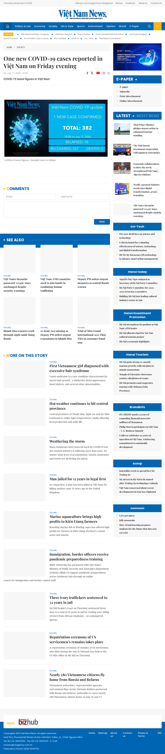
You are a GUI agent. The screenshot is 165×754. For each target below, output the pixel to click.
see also (15, 240)
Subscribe (125, 91)
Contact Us (156, 3)
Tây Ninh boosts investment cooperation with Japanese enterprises (146, 149)
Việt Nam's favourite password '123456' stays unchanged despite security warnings (17, 284)
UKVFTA (75, 38)
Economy (39, 26)
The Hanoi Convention (110, 38)
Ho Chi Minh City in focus (36, 38)
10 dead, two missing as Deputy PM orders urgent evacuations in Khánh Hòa (56, 334)
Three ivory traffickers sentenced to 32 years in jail (78, 600)
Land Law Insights (138, 34)
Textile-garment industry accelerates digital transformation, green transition (146, 190)
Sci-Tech (88, 38)
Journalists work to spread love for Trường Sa (137, 472)
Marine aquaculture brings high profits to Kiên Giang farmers (75, 519)
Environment (95, 26)
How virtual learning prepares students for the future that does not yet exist (137, 528)
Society (53, 26)
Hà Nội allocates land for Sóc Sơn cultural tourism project (136, 334)
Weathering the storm (67, 441)
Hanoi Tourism (11, 38)
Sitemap (102, 733)
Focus (8, 34)
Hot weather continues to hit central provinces (79, 406)
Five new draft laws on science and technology (137, 235)
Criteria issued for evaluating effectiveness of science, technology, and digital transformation (137, 246)
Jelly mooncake (127, 520)
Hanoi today (84, 34)
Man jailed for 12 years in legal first (78, 478)
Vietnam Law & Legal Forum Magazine (94, 3)
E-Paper (134, 26)
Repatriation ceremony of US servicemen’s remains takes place (76, 639)
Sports (81, 26)
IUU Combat (60, 38)
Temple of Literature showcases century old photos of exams (135, 376)
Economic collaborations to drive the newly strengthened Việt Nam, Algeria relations (146, 169)
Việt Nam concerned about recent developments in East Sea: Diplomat (137, 489)
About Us (143, 3)
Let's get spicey (127, 515)
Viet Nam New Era (63, 34)
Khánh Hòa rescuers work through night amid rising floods (19, 334)
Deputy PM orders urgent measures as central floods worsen (93, 282)
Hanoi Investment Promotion (110, 34)
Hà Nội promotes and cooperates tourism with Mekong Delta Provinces (136, 386)
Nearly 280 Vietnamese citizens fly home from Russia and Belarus (77, 677)
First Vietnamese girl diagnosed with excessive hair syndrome (79, 368)
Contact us (127, 734)
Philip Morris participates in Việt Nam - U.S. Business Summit (138, 428)
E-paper (124, 79)
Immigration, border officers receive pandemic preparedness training (79, 556)
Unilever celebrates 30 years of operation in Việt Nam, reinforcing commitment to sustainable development (137, 441)
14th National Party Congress (35, 34)
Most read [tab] (148, 115)
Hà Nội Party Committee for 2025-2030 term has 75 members (137, 289)
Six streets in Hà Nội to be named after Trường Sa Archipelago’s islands (138, 481)
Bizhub (119, 3)
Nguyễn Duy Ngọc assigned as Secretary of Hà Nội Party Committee (138, 281)
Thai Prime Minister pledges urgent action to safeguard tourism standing (145, 130)
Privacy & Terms (143, 734)
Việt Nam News (82, 14)
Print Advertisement (130, 96)
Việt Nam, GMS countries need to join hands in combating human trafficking (55, 284)
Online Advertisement (131, 100)
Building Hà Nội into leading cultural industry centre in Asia (138, 298)
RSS (160, 733)
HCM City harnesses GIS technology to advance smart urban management (138, 256)
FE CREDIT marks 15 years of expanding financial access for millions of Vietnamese (134, 418)
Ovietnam (130, 3)
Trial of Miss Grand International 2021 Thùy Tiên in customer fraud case (92, 336)
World (122, 26)
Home (9, 47)
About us (113, 734)
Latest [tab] (123, 115)
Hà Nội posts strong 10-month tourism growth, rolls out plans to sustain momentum (136, 365)
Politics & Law (23, 26)
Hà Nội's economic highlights (134, 341)
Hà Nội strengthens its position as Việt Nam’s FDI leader (138, 326)
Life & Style (67, 26)
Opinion (110, 26)
